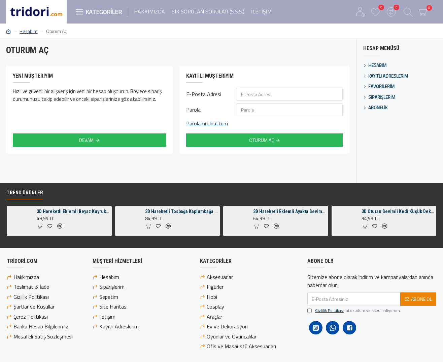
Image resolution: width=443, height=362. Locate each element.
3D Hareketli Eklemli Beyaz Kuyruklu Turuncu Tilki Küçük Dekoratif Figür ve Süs (73, 212)
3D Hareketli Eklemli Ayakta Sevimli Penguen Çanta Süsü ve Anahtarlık (289, 212)
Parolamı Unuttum (207, 123)
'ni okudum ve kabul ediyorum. (354, 312)
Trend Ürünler (25, 194)
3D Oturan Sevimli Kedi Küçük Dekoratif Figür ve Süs (398, 212)
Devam (86, 140)
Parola (193, 110)
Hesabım (28, 31)
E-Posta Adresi (203, 94)
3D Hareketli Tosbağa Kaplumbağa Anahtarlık (181, 212)
